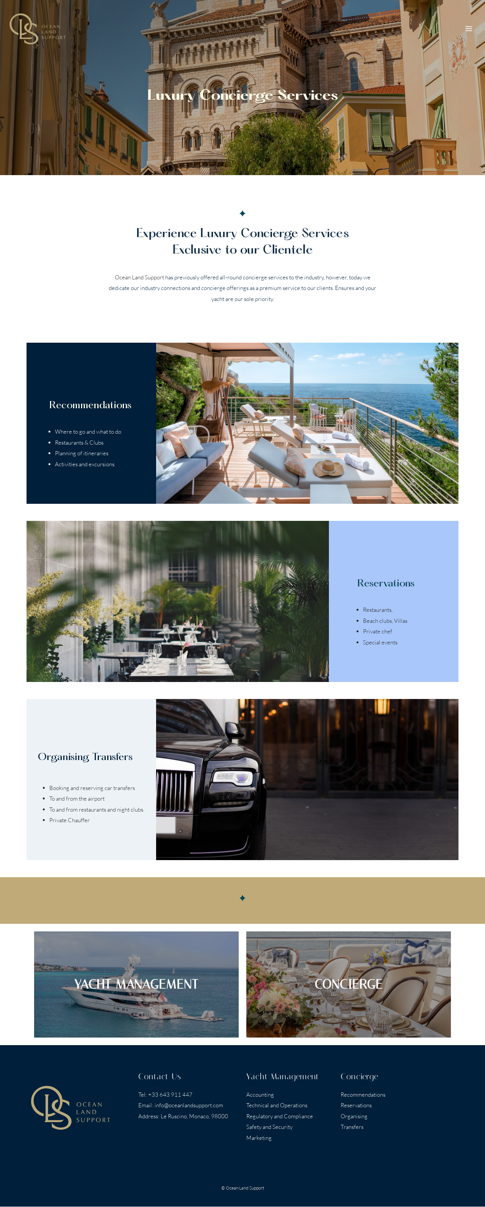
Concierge (360, 1077)
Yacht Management (282, 1077)
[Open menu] (469, 28)
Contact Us (159, 1077)
